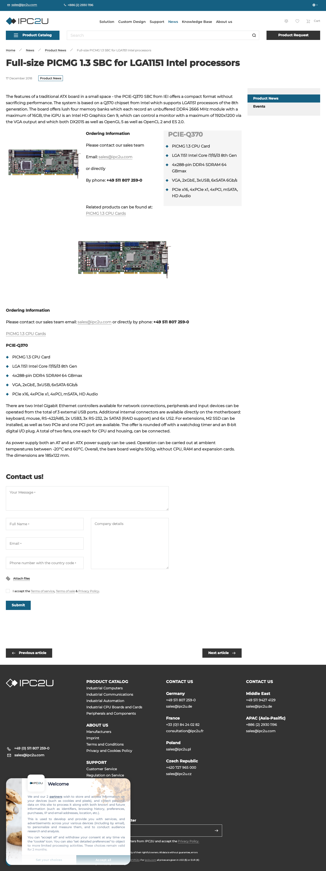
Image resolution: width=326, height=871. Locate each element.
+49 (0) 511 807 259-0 (31, 748)
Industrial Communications (109, 694)
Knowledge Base (197, 21)
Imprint (92, 738)
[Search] (254, 35)
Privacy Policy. (188, 841)
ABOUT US (97, 725)
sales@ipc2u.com (115, 157)
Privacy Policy (88, 591)
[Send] (216, 830)
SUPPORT (96, 762)
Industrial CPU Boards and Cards (114, 707)
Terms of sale (65, 591)
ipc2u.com (150, 860)
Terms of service (42, 591)
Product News (50, 78)
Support (157, 21)
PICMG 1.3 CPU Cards (106, 213)
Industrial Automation (105, 701)
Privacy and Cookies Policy (109, 751)
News (173, 21)
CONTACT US (179, 681)
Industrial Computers (104, 688)
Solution (106, 21)
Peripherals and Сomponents (111, 713)
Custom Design (132, 21)
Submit (18, 605)
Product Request (293, 35)
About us (224, 21)
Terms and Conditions (105, 744)
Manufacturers (98, 732)
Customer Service (101, 769)
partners (55, 796)
